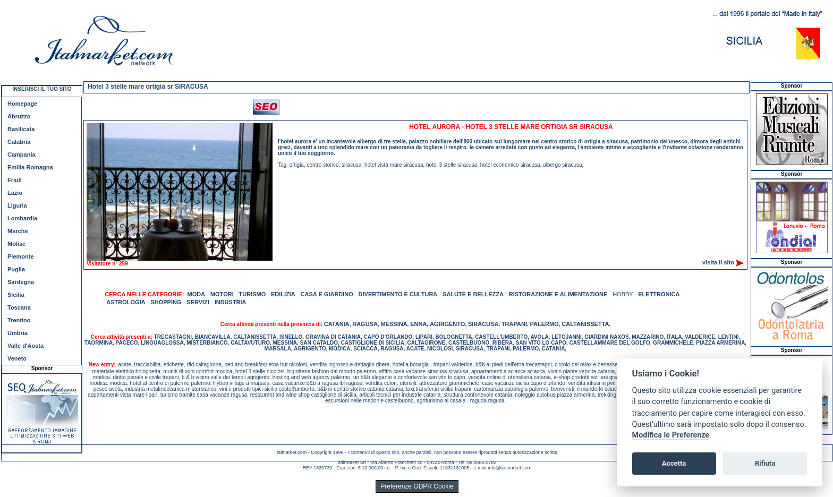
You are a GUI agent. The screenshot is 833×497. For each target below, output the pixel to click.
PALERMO (544, 324)
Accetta (674, 463)
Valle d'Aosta (25, 345)
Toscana (19, 307)
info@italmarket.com (509, 467)
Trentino (18, 320)
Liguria (17, 205)
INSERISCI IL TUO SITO (41, 89)
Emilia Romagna (30, 167)
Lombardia (22, 218)
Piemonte (20, 256)
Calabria (18, 142)
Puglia (16, 269)
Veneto (17, 358)
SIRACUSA (483, 324)
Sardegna (20, 282)
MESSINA (393, 324)
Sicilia (15, 295)
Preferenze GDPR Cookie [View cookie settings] (416, 486)
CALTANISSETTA (585, 324)
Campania (21, 154)
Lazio (14, 193)
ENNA (418, 324)
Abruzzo (18, 116)
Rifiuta (765, 463)
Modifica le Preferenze (671, 435)
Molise (16, 244)
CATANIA (337, 324)
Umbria (17, 333)
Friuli (14, 180)
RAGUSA (365, 324)
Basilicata (21, 129)
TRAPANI (514, 324)
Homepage (22, 103)
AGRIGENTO (447, 324)
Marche (17, 231)
